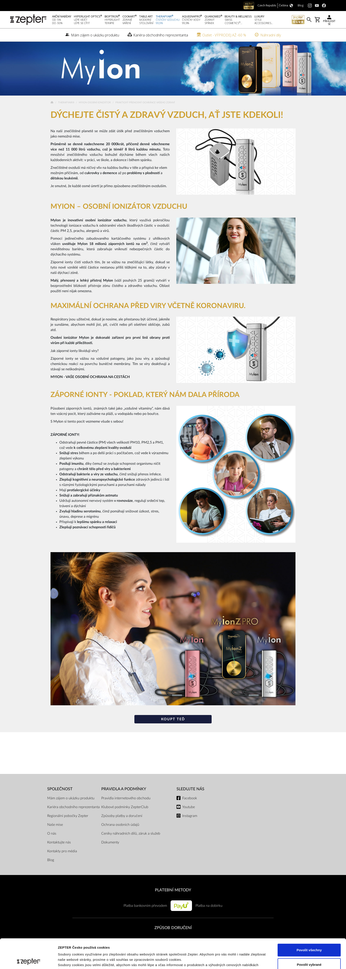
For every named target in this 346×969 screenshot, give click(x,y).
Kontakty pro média (62, 851)
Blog (50, 860)
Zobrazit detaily (233, 960)
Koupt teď (173, 719)
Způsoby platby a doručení (121, 816)
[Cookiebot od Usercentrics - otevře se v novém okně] (28, 960)
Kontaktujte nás (59, 842)
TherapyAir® (66, 102)
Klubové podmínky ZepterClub (124, 807)
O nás (51, 833)
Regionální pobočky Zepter (67, 816)
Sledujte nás (190, 789)
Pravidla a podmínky (123, 789)
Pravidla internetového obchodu (125, 798)
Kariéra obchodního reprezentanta (73, 807)
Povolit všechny (309, 920)
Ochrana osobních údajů (120, 824)
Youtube (188, 807)
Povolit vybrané (309, 935)
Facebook (189, 798)
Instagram (189, 816)
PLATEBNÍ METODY (173, 890)
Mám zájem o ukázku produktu (70, 798)
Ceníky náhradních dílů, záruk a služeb (130, 833)
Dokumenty (110, 842)
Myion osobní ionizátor (95, 102)
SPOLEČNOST (60, 789)
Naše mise (55, 824)
